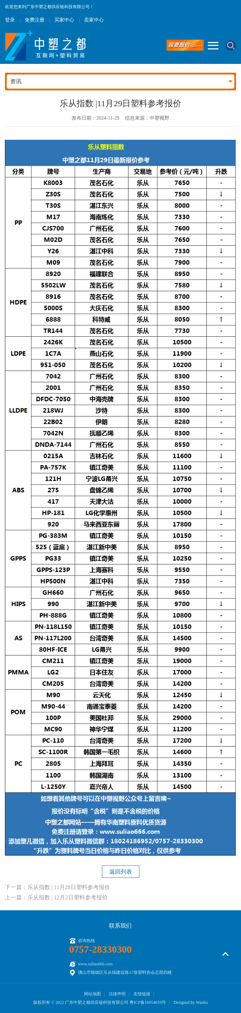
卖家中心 (94, 20)
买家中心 (64, 20)
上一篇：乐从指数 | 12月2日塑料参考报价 (56, 897)
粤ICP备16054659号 (147, 1002)
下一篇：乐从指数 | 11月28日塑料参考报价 (57, 887)
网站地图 (92, 993)
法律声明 (117, 993)
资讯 (16, 81)
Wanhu (202, 1002)
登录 (10, 20)
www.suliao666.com (95, 963)
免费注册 (34, 20)
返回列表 (120, 872)
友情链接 (141, 993)
